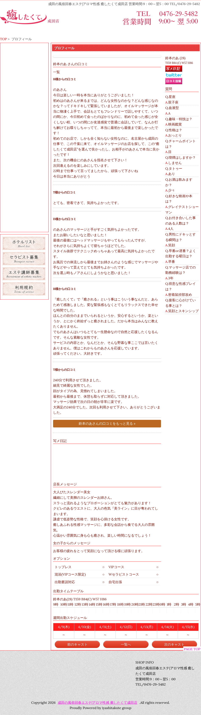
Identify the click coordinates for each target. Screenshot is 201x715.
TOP (3, 39)
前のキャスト (77, 644)
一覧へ (126, 644)
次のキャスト (174, 644)
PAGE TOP (192, 649)
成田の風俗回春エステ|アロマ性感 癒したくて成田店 (97, 702)
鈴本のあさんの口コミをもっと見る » (107, 423)
